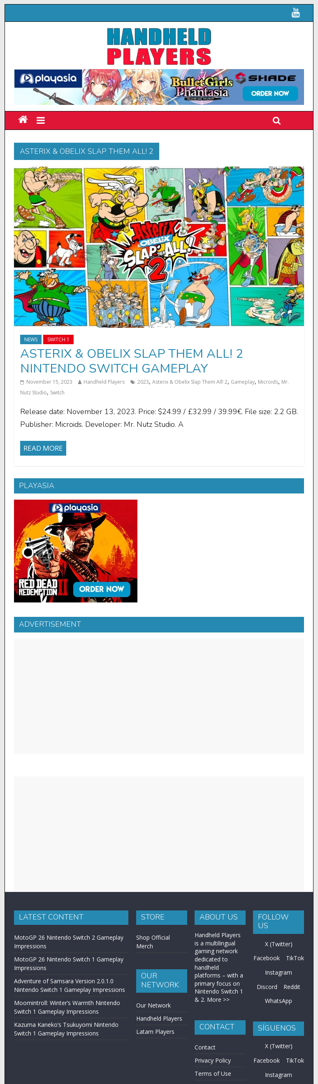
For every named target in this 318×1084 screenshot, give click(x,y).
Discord (267, 987)
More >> (218, 999)
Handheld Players (104, 381)
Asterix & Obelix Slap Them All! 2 (189, 381)
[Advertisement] (159, 696)
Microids (268, 381)
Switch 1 (58, 339)
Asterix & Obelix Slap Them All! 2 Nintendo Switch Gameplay (132, 361)
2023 (143, 381)
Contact (205, 1047)
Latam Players (155, 1031)
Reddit (291, 987)
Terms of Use (213, 1073)
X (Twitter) (278, 944)
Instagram (278, 972)
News (30, 339)
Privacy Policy (213, 1060)
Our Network (153, 1005)
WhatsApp (278, 1001)
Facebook (266, 958)
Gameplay (243, 381)
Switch (57, 392)
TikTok (295, 958)
